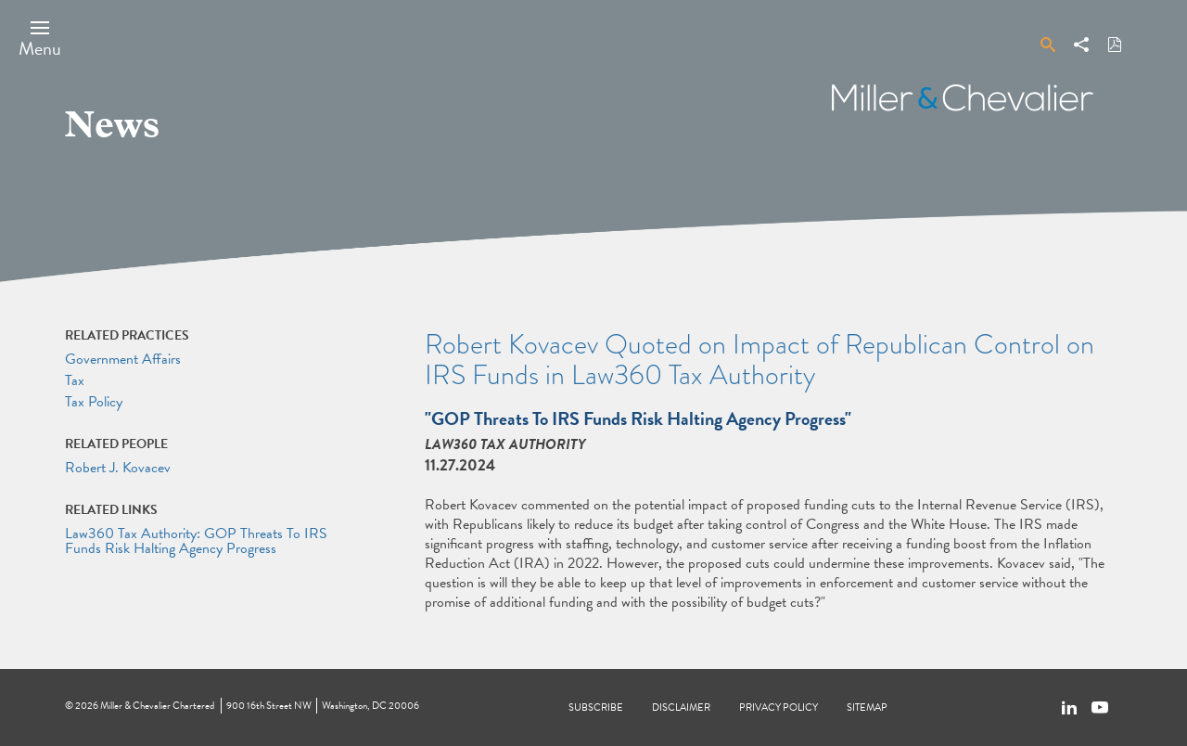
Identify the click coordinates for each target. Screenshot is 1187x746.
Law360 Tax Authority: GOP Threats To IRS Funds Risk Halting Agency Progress (196, 541)
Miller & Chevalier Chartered (157, 706)
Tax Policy (93, 402)
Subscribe (595, 707)
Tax (74, 380)
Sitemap (867, 707)
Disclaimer (681, 707)
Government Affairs (123, 359)
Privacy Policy (778, 707)
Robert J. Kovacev (118, 468)
